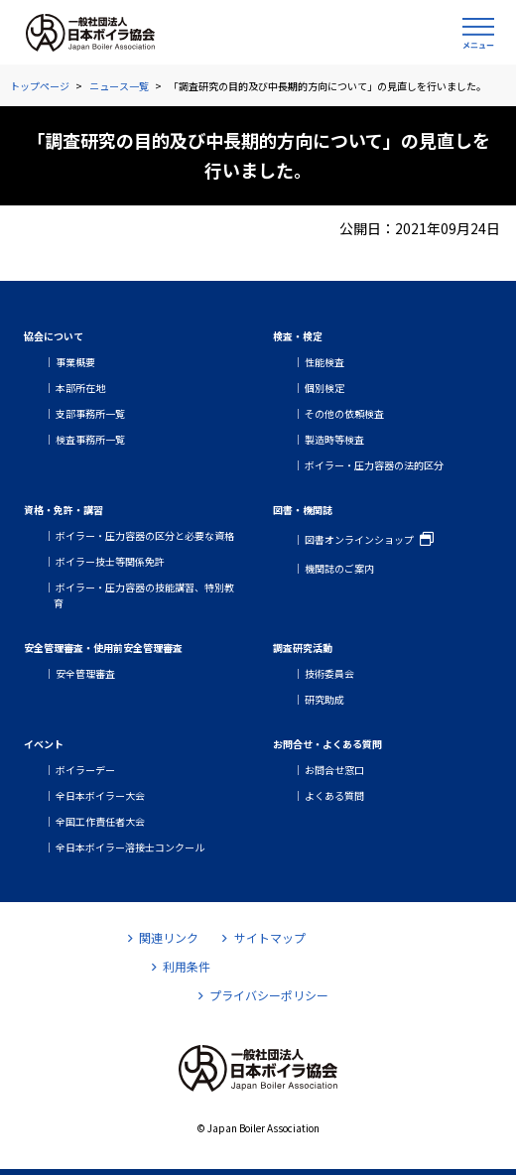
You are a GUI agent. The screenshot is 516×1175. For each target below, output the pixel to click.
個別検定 (324, 387)
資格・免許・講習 (63, 509)
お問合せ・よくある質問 (327, 743)
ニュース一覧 (119, 85)
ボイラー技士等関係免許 (110, 561)
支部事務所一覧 (90, 413)
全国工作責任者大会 (100, 821)
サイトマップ (263, 937)
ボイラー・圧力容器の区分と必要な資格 (145, 535)
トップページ (39, 85)
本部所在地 (80, 387)
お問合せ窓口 (334, 769)
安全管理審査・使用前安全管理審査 (103, 647)
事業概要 (75, 361)
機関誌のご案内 (339, 568)
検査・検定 (297, 335)
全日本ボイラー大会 (100, 795)
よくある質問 (334, 795)
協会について (53, 335)
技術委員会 (329, 673)
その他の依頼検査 (344, 413)
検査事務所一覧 (90, 439)
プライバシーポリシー (263, 994)
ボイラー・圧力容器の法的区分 (374, 464)
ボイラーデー (85, 769)
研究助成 (324, 699)
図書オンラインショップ (359, 539)
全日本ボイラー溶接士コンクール (130, 847)
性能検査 (324, 361)
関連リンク (163, 937)
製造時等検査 (334, 439)
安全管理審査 (85, 673)
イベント (44, 743)
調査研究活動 (302, 647)
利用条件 (181, 966)
